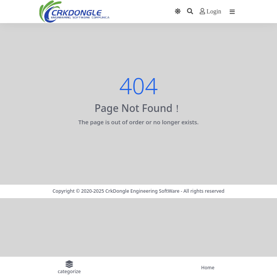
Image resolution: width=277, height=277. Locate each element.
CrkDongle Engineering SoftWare (142, 191)
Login (210, 11)
